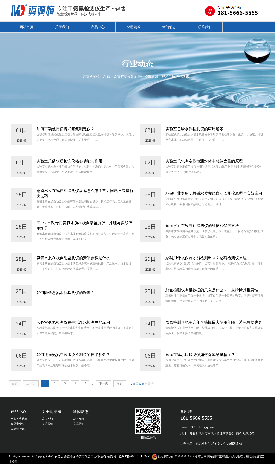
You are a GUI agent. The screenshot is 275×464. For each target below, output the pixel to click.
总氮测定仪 (218, 443)
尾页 (120, 383)
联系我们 (205, 27)
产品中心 (98, 27)
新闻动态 (169, 27)
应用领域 (133, 27)
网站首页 (26, 27)
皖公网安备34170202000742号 (177, 456)
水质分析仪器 (19, 418)
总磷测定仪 (234, 443)
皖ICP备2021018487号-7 (134, 456)
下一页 (103, 383)
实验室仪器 (18, 429)
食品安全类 (18, 423)
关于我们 (62, 27)
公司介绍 (47, 418)
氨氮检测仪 (203, 443)
